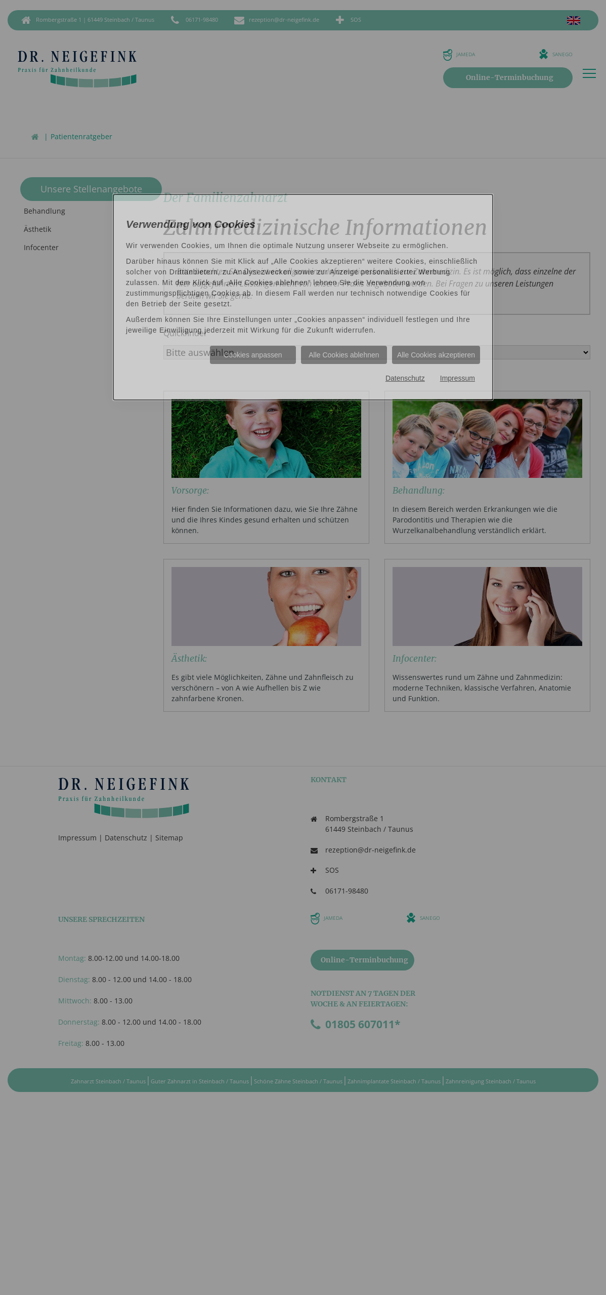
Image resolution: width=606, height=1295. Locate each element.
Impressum (457, 378)
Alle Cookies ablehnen (344, 355)
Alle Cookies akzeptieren (436, 355)
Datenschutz (405, 378)
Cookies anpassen (253, 355)
